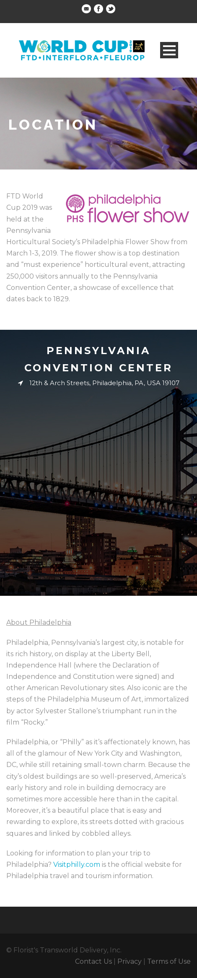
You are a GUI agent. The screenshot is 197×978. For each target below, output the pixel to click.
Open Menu (169, 50)
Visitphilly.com (76, 864)
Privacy (129, 961)
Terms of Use (169, 961)
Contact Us (93, 961)
